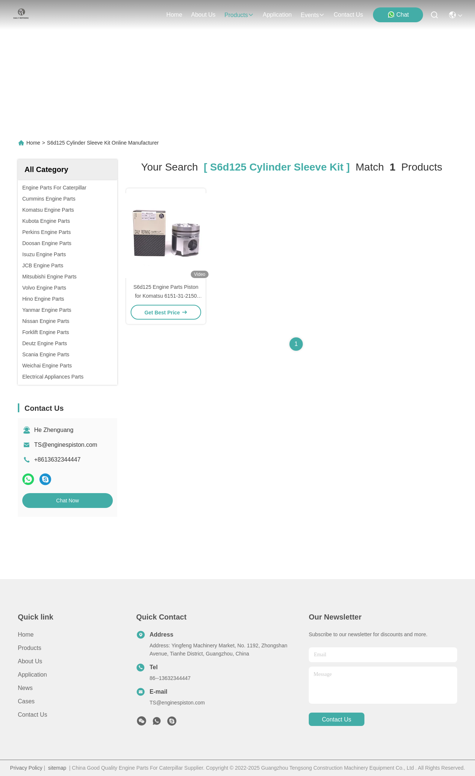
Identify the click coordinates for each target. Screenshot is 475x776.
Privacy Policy (26, 768)
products (239, 15)
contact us (348, 14)
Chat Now (67, 500)
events (313, 15)
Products (29, 648)
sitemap (57, 768)
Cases (26, 701)
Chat (398, 14)
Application (32, 674)
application (277, 14)
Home (174, 14)
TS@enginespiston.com (65, 445)
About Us (30, 661)
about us (203, 14)
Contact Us (32, 714)
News (25, 688)
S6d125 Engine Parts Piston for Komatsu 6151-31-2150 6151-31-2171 (165, 296)
